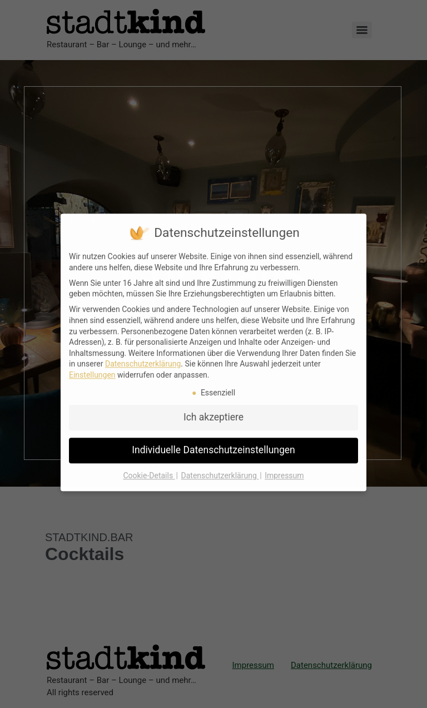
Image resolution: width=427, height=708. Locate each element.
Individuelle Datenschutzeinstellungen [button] (213, 442)
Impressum (284, 467)
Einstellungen (92, 367)
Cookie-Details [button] (149, 467)
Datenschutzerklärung (143, 355)
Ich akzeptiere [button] (213, 409)
